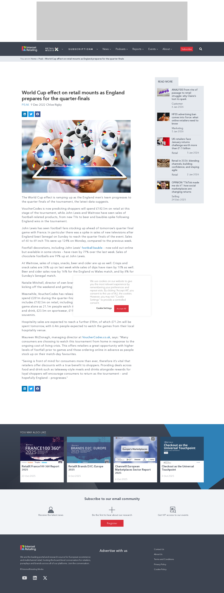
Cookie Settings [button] (104, 308)
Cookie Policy (160, 569)
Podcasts (122, 49)
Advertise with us (113, 550)
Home (34, 58)
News (107, 49)
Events (153, 49)
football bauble (92, 247)
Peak (41, 58)
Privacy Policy (160, 564)
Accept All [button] (121, 308)
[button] (200, 49)
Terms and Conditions (164, 559)
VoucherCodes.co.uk (96, 337)
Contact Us (159, 549)
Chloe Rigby (54, 104)
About (167, 49)
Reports (138, 49)
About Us (158, 554)
